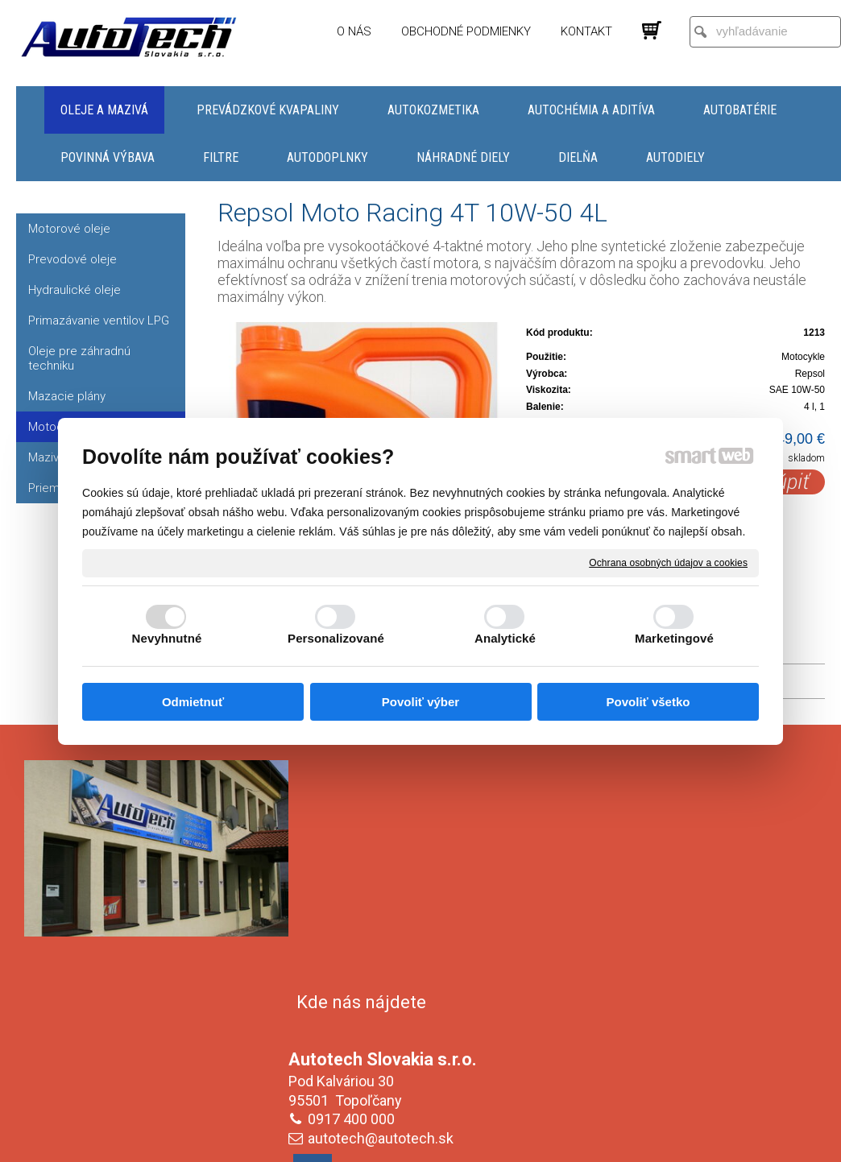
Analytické (505, 638)
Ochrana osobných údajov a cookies (668, 562)
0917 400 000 (354, 887)
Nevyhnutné (167, 638)
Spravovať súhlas (690, 1146)
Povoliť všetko (648, 702)
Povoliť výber (420, 702)
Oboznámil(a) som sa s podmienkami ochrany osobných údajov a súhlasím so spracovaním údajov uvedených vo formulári (684, 1041)
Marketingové (674, 638)
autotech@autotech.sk (384, 906)
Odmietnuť (193, 702)
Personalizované (336, 638)
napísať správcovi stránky (405, 1146)
